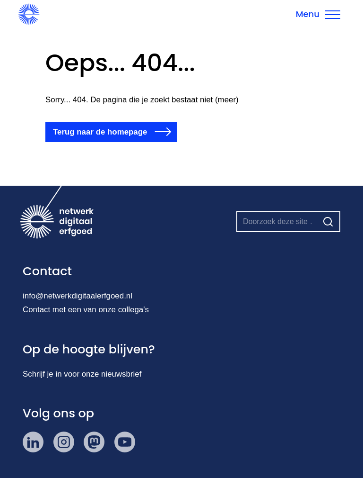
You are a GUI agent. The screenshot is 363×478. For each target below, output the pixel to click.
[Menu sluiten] (318, 14)
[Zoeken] (328, 221)
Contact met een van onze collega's (86, 309)
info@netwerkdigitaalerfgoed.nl (77, 295)
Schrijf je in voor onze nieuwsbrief (82, 374)
